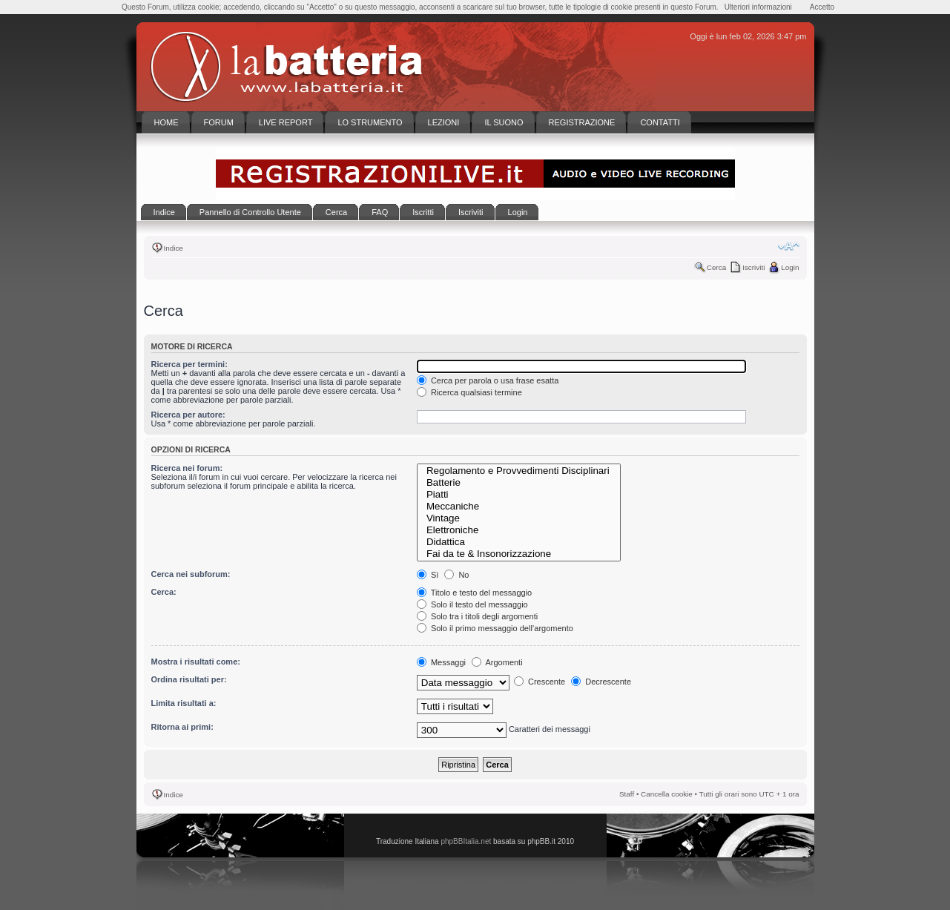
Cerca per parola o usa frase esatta (487, 380)
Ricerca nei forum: (187, 468)
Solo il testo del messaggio (472, 604)
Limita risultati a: (184, 703)
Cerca (716, 267)
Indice (173, 248)
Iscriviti (753, 267)
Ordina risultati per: (189, 679)
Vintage (518, 518)
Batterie (518, 483)
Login (790, 267)
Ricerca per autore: (188, 414)
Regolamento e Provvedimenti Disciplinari (518, 471)
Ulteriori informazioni (758, 7)
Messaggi (441, 662)
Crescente (539, 681)
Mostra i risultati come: (195, 661)
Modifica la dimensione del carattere (788, 246)
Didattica (518, 542)
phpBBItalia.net (466, 841)
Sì (427, 574)
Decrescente (601, 681)
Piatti (518, 495)
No (456, 574)
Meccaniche (518, 506)
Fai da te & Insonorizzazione (518, 554)
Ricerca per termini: (189, 364)
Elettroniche (518, 530)
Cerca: (164, 591)
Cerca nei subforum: (191, 574)
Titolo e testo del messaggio (474, 592)
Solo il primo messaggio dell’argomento (495, 628)
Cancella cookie (667, 794)
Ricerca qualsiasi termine (469, 392)
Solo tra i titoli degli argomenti (477, 616)
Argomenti (497, 662)
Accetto (822, 7)
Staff (626, 794)
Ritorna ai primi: (182, 726)
